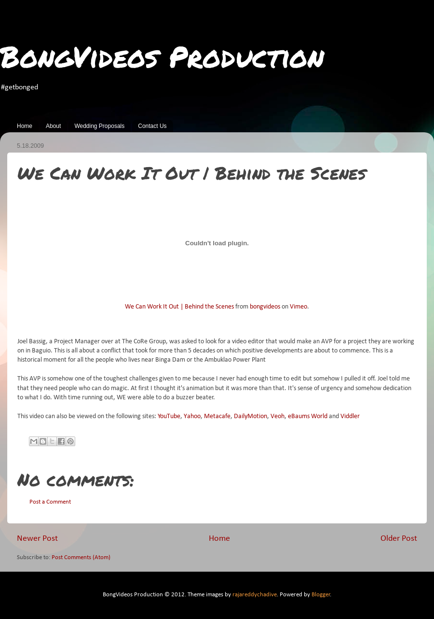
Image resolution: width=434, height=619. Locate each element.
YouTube (169, 416)
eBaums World (307, 416)
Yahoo (192, 416)
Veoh (278, 416)
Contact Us (152, 126)
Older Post (398, 539)
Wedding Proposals (99, 126)
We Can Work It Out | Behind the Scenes (179, 307)
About (53, 126)
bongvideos (265, 307)
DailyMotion (250, 416)
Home (24, 126)
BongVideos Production (162, 56)
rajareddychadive (254, 595)
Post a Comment (50, 502)
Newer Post (37, 539)
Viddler (350, 416)
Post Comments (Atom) (81, 558)
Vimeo (298, 307)
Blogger (321, 595)
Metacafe (217, 416)
